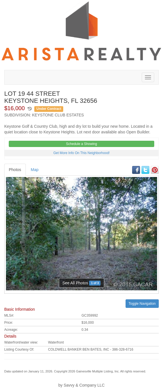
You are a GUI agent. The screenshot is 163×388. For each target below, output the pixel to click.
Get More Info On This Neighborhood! (81, 153)
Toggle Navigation (142, 304)
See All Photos (81, 283)
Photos (15, 169)
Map (35, 169)
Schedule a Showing (81, 144)
